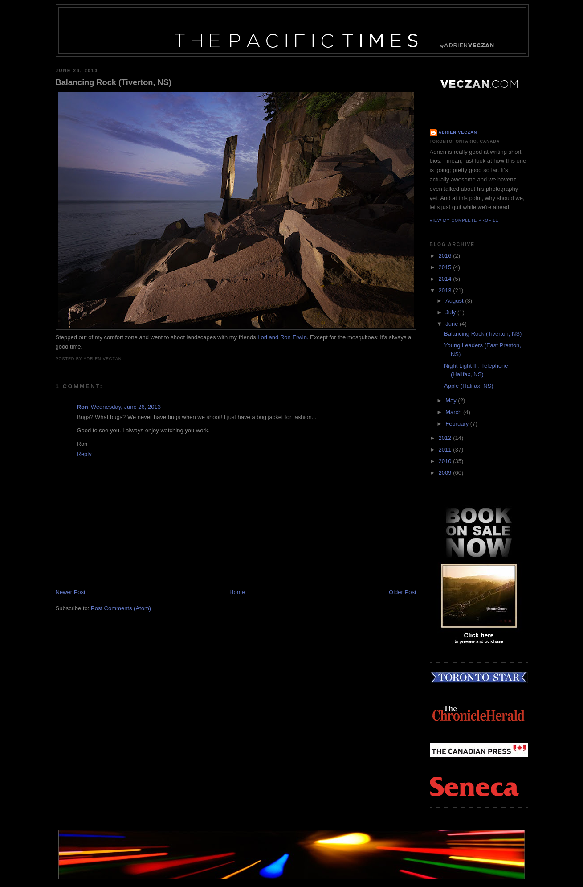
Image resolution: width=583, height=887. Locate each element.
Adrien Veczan (458, 132)
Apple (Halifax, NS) (468, 385)
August (455, 300)
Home (237, 592)
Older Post (402, 592)
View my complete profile (464, 220)
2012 (446, 438)
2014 (446, 278)
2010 (446, 461)
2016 (446, 255)
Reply (84, 454)
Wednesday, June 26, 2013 (126, 406)
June (452, 323)
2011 (446, 449)
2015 (446, 267)
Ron (82, 406)
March (454, 412)
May (451, 400)
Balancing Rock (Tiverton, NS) (113, 82)
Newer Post (71, 592)
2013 (446, 290)
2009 (446, 472)
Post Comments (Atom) (121, 608)
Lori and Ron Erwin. (282, 337)
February (457, 423)
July (451, 312)
